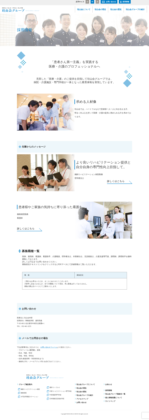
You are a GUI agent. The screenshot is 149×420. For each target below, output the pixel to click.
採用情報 (126, 2)
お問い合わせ (111, 2)
